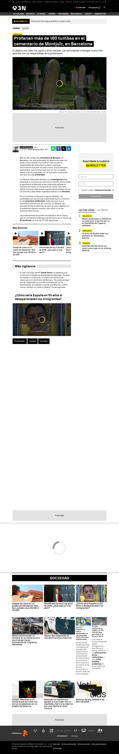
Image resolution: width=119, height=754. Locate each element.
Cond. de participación (98, 744)
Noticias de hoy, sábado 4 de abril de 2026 (90, 700)
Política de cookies (83, 744)
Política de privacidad (68, 744)
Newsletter (100, 14)
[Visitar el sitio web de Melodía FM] (99, 730)
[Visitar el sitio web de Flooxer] (74, 736)
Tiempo (51, 14)
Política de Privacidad (103, 190)
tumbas (32, 341)
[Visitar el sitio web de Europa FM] (91, 730)
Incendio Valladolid (79, 2)
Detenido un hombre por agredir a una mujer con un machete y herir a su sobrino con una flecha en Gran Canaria (58, 703)
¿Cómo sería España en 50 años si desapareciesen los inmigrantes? (38, 297)
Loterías (41, 14)
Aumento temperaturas (23, 2)
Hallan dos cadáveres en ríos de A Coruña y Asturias (58, 637)
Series (88, 14)
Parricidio (87, 231)
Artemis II (68, 2)
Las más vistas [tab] (86, 210)
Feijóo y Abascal (37, 2)
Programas (63, 14)
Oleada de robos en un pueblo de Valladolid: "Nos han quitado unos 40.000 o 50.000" (25, 606)
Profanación (19, 341)
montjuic (44, 341)
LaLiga (62, 2)
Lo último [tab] (103, 210)
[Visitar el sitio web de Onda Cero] (83, 730)
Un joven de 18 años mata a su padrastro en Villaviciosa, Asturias (95, 235)
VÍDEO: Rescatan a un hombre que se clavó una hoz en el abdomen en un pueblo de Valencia (24, 702)
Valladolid (87, 216)
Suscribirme (96, 196)
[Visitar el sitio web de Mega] (67, 730)
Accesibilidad (57, 748)
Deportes (30, 14)
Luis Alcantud (26, 147)
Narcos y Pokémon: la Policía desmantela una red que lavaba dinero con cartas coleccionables (82, 633)
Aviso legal (56, 744)
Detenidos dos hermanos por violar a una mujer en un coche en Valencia (96, 248)
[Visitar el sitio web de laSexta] (43, 730)
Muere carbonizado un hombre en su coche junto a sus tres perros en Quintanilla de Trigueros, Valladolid (96, 222)
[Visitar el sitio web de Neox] (51, 730)
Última (81, 7)
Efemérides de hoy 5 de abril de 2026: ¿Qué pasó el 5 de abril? (58, 605)
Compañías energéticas (51, 2)
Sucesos (26, 28)
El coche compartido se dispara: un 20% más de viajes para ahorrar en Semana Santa (98, 631)
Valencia (86, 243)
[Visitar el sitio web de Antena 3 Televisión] (35, 730)
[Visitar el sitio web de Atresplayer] (63, 736)
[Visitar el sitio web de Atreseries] (75, 730)
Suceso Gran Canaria (93, 2)
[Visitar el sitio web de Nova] (59, 730)
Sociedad (59, 578)
